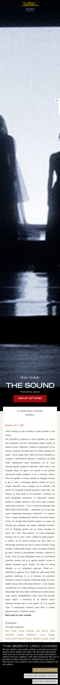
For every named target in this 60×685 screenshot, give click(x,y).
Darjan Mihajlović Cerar (31, 635)
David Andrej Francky (22, 638)
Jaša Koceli (42, 631)
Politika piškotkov (45, 681)
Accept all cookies (45, 670)
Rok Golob (10, 631)
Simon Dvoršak (26, 631)
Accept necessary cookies (41, 676)
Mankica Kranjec (40, 638)
